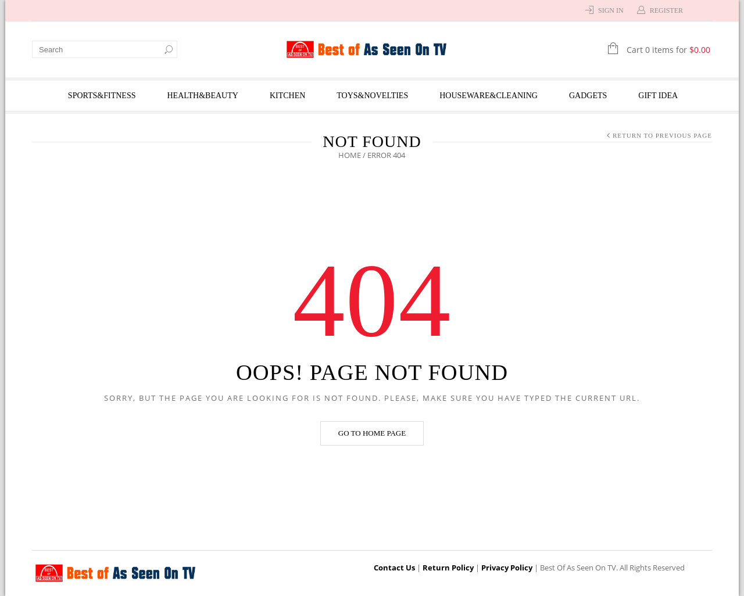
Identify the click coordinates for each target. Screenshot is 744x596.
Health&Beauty (202, 95)
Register (666, 10)
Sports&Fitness (102, 95)
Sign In (611, 10)
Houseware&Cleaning (488, 95)
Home (350, 155)
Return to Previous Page (662, 135)
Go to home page (372, 433)
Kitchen (287, 95)
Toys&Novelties (372, 95)
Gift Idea (658, 95)
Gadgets (588, 95)
